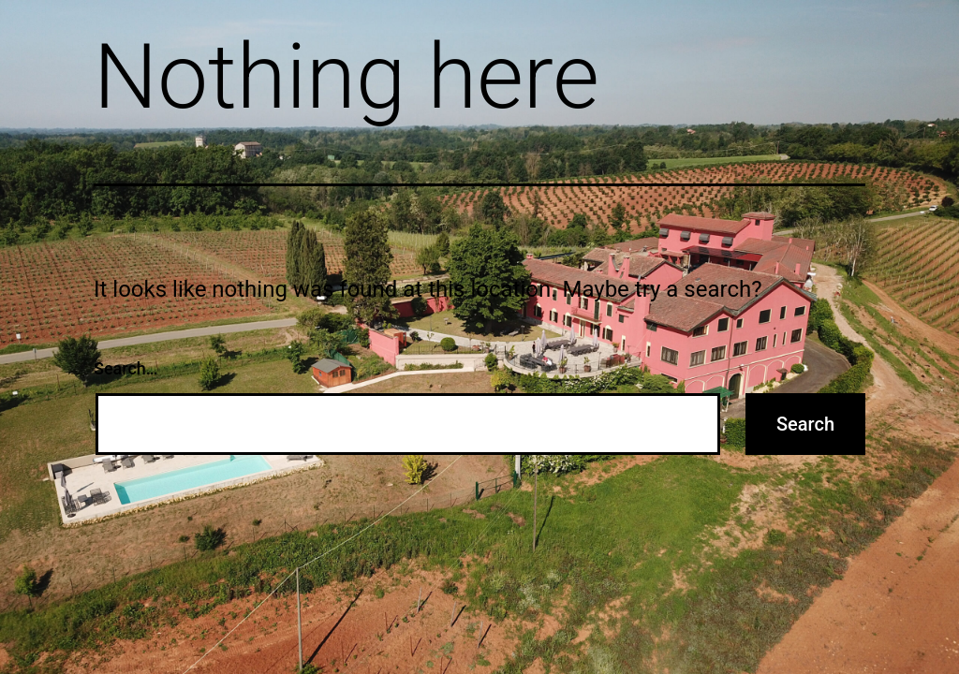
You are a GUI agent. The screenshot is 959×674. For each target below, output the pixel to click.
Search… (126, 368)
